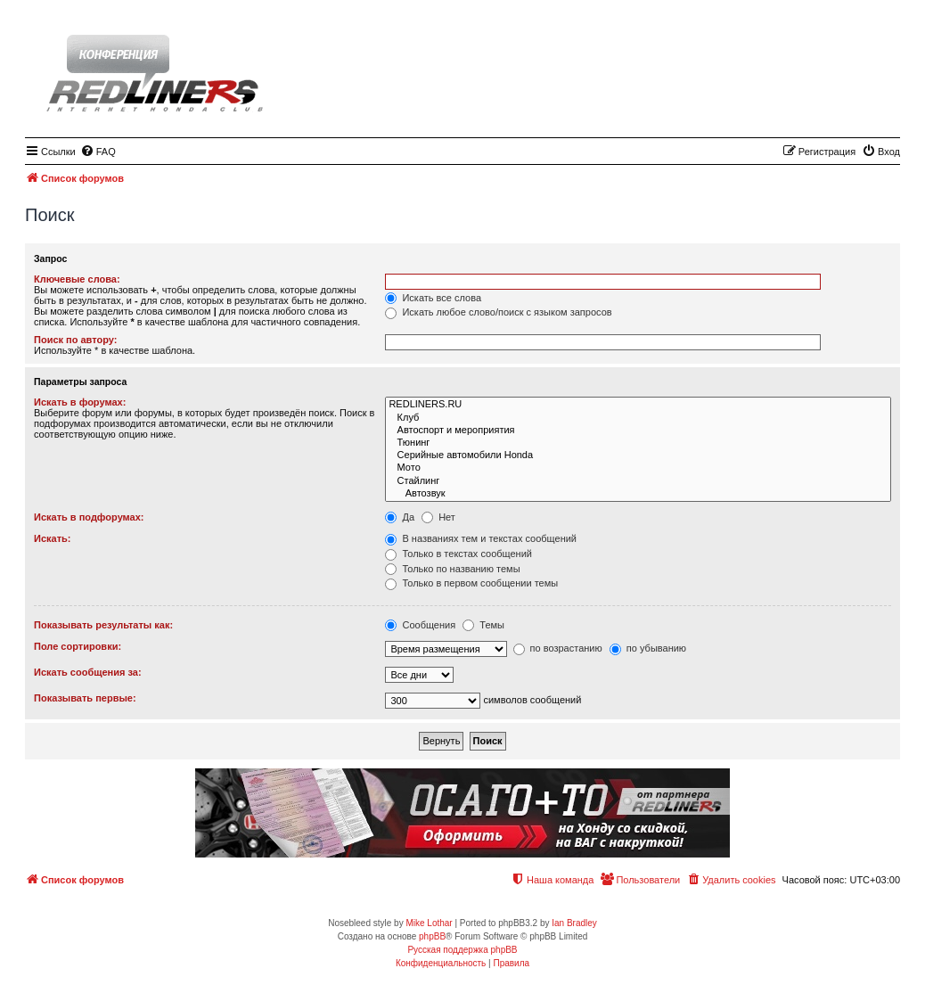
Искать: (52, 538)
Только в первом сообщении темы (471, 583)
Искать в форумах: (80, 402)
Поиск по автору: (75, 339)
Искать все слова (433, 297)
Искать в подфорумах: (89, 517)
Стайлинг (638, 481)
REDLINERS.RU (638, 404)
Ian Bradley (574, 923)
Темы (483, 625)
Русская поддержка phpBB (462, 950)
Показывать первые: (85, 698)
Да (399, 517)
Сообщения (420, 625)
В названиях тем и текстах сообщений (481, 538)
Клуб (638, 418)
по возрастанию (557, 648)
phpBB (432, 936)
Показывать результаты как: (103, 625)
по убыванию (648, 648)
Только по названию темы (452, 568)
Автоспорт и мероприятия (638, 430)
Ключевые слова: (77, 279)
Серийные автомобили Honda (638, 455)
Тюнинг (638, 443)
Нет (438, 517)
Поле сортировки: (77, 646)
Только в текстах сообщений (458, 553)
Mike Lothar (428, 923)
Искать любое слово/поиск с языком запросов (498, 312)
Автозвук (638, 494)
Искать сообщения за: (88, 672)
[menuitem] (98, 151)
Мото (638, 468)
